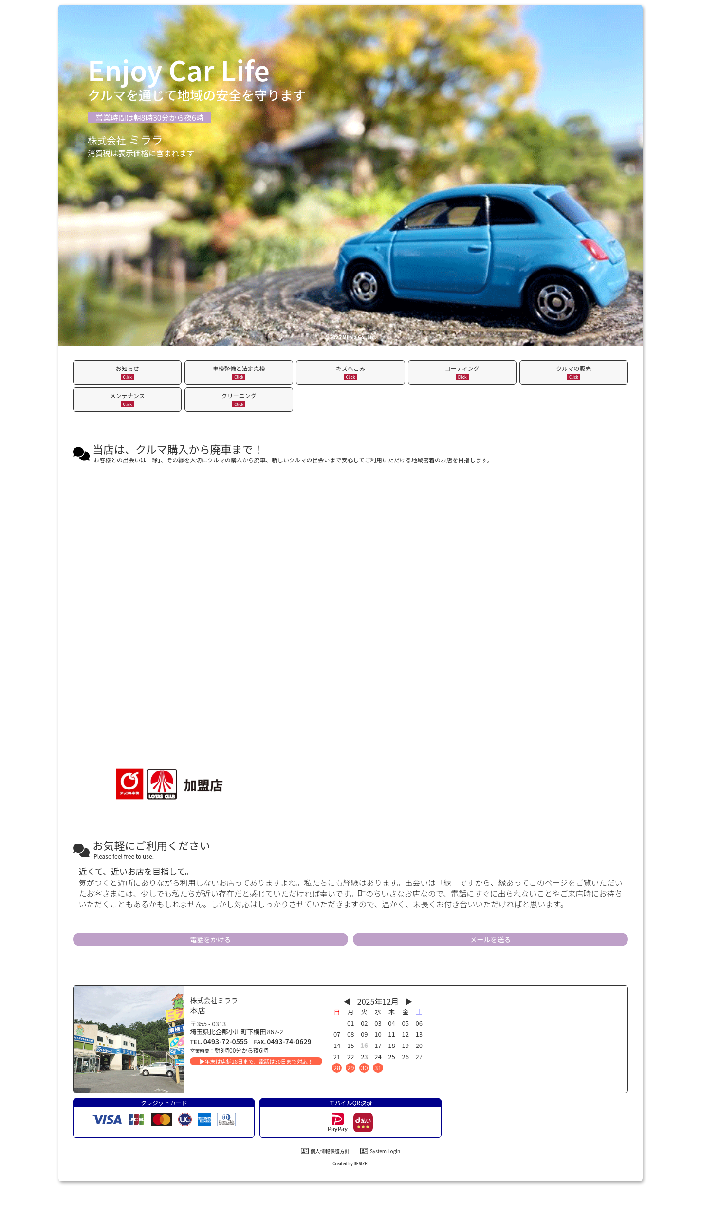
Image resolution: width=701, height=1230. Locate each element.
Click (127, 377)
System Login (380, 1151)
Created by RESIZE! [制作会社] (350, 1163)
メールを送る (490, 939)
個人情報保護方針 (325, 1151)
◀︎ (347, 1001)
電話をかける (210, 939)
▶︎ (408, 1001)
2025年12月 (378, 1001)
